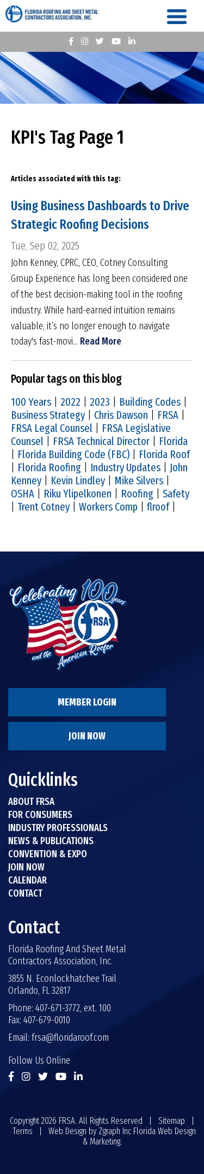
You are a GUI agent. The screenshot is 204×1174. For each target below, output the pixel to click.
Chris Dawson (121, 415)
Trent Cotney (43, 506)
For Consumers (40, 815)
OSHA (22, 493)
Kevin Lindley (78, 480)
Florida (173, 441)
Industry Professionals (58, 828)
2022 (70, 401)
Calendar (27, 880)
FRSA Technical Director (101, 441)
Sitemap (171, 1121)
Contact (25, 893)
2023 (100, 401)
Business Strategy (48, 415)
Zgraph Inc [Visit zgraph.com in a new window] (114, 1131)
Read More (100, 341)
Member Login (87, 702)
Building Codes (150, 401)
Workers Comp (108, 506)
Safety (176, 493)
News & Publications (51, 841)
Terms (23, 1131)
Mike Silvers (138, 480)
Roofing (137, 493)
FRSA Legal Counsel (51, 428)
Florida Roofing (49, 467)
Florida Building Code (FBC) (73, 454)
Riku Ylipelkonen (78, 493)
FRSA (167, 415)
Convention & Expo (47, 854)
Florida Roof (164, 454)
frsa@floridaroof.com (70, 1037)
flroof (158, 506)
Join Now (87, 736)
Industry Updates (125, 467)
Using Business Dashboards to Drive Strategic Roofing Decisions (100, 215)
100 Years (31, 401)
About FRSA (31, 802)
